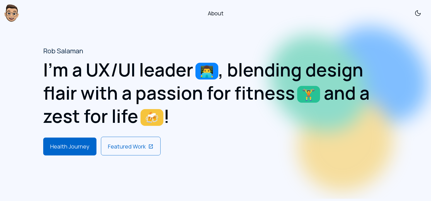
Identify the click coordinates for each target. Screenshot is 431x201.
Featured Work (131, 146)
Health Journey (69, 146)
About (216, 13)
